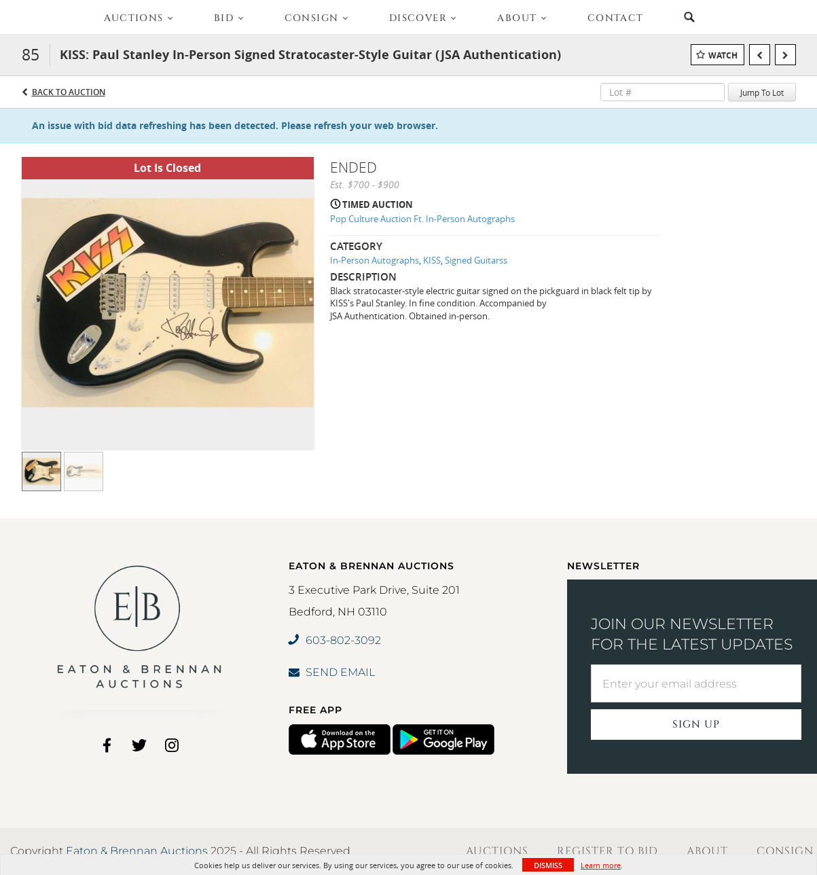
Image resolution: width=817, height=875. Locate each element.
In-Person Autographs (374, 260)
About (707, 851)
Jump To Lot (762, 92)
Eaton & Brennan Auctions (137, 850)
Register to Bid (607, 851)
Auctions (497, 851)
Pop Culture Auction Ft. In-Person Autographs (422, 219)
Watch (723, 55)
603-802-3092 (335, 640)
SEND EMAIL (332, 672)
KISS (432, 260)
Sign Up (696, 724)
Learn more (601, 865)
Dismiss (548, 865)
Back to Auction (68, 92)
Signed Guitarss (476, 260)
